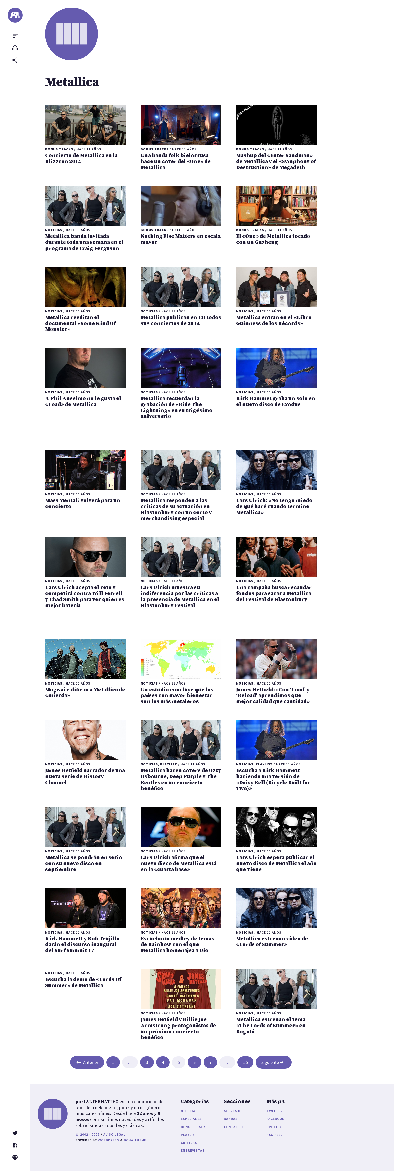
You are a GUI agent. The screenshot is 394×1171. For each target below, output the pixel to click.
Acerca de (233, 1111)
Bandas (231, 1119)
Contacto (233, 1127)
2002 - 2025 (87, 1134)
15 (245, 1062)
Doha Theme (135, 1140)
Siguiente (273, 1062)
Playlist (189, 1135)
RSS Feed (275, 1135)
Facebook (275, 1119)
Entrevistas (193, 1150)
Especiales (191, 1119)
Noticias (189, 1111)
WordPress (108, 1140)
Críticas (189, 1143)
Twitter (275, 1111)
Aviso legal (114, 1134)
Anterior (87, 1062)
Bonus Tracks (194, 1127)
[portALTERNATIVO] (15, 15)
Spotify (274, 1127)
